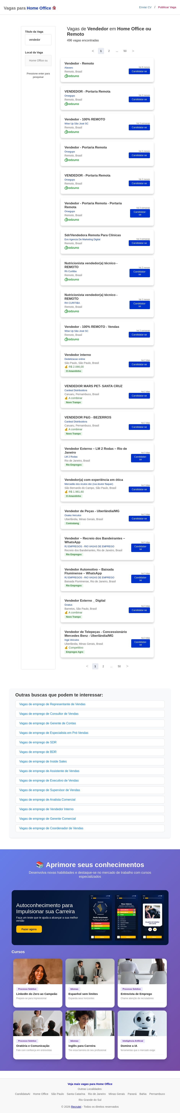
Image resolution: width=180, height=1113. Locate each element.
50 (125, 50)
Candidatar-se (139, 71)
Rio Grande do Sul (90, 1099)
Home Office (40, 1093)
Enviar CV (145, 7)
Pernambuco (157, 1093)
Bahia (143, 1093)
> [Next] (133, 51)
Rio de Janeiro (97, 1093)
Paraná (132, 1093)
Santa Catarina (76, 1093)
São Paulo (57, 1093)
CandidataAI (22, 1093)
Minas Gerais (117, 1093)
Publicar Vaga (167, 7)
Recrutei (76, 1106)
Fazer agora (29, 929)
